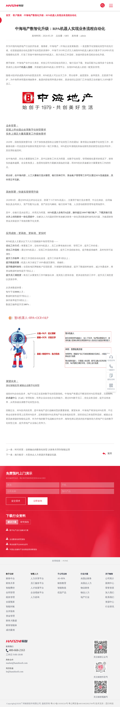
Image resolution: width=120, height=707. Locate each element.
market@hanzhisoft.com (17, 663)
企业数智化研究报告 (15, 538)
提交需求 (15, 501)
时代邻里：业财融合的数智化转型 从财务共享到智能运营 (42, 449)
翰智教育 (62, 583)
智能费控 (10, 588)
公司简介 (109, 578)
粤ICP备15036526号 (59, 703)
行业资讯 (109, 606)
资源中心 (109, 602)
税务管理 (10, 597)
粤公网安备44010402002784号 (81, 703)
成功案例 (10, 630)
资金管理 (10, 616)
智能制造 (62, 588)
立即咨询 (37, 501)
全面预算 (10, 602)
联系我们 (109, 597)
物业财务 (85, 588)
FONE (65, 561)
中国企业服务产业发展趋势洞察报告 (21, 549)
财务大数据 (11, 620)
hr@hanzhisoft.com (14, 672)
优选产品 (62, 592)
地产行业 (85, 597)
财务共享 (10, 583)
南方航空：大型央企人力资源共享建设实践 (35, 455)
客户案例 (17, 15)
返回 (106, 454)
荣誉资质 (109, 588)
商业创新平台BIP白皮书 (17, 544)
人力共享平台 (37, 578)
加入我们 (109, 592)
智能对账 (10, 606)
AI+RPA (61, 578)
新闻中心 (109, 583)
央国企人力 (86, 583)
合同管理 (10, 592)
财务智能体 (11, 625)
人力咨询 (35, 597)
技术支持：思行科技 (104, 703)
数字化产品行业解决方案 (17, 529)
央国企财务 (86, 578)
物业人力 (85, 592)
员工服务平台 (37, 583)
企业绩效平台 (37, 592)
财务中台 (10, 578)
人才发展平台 (37, 588)
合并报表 (10, 611)
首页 (8, 15)
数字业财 (9, 574)
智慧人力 (34, 574)
